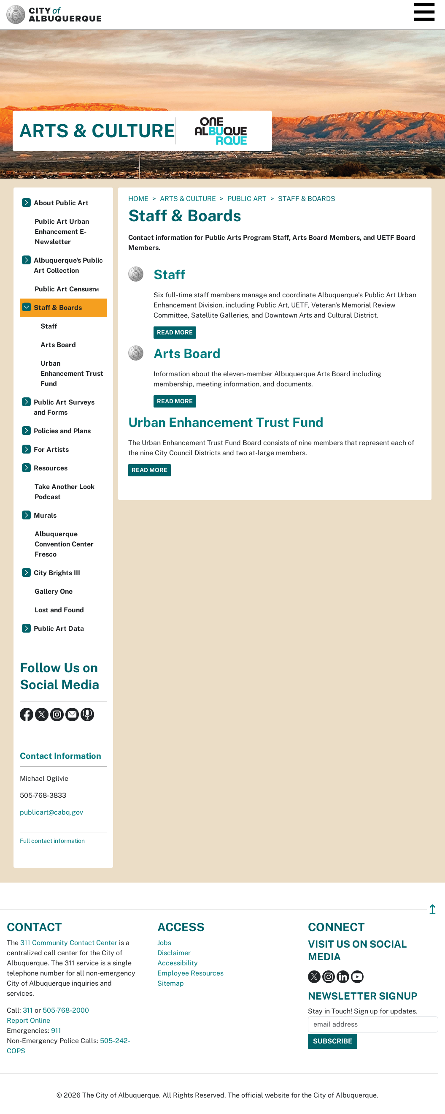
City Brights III (57, 573)
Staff (169, 274)
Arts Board (187, 353)
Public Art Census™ (67, 289)
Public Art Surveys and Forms (64, 407)
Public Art (247, 199)
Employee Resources (190, 973)
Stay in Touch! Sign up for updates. (363, 1011)
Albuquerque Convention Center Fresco (64, 544)
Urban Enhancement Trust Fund (226, 422)
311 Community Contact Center (68, 943)
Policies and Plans (62, 431)
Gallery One (54, 591)
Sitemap (170, 983)
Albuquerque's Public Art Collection (68, 265)
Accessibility (177, 963)
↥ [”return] (432, 909)
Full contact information (52, 840)
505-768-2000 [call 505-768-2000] (66, 1010)
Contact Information (60, 756)
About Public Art (61, 203)
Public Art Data (59, 629)
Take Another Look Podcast (64, 492)
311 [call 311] (28, 1010)
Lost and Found (59, 610)
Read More (175, 332)
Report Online (28, 1020)
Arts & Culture (188, 199)
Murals (45, 515)
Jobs (164, 943)
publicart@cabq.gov (51, 812)
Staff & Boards (58, 308)
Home (138, 199)
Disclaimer (174, 953)
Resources (50, 468)
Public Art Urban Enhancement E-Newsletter (62, 231)
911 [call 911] (56, 1031)
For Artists (51, 450)
